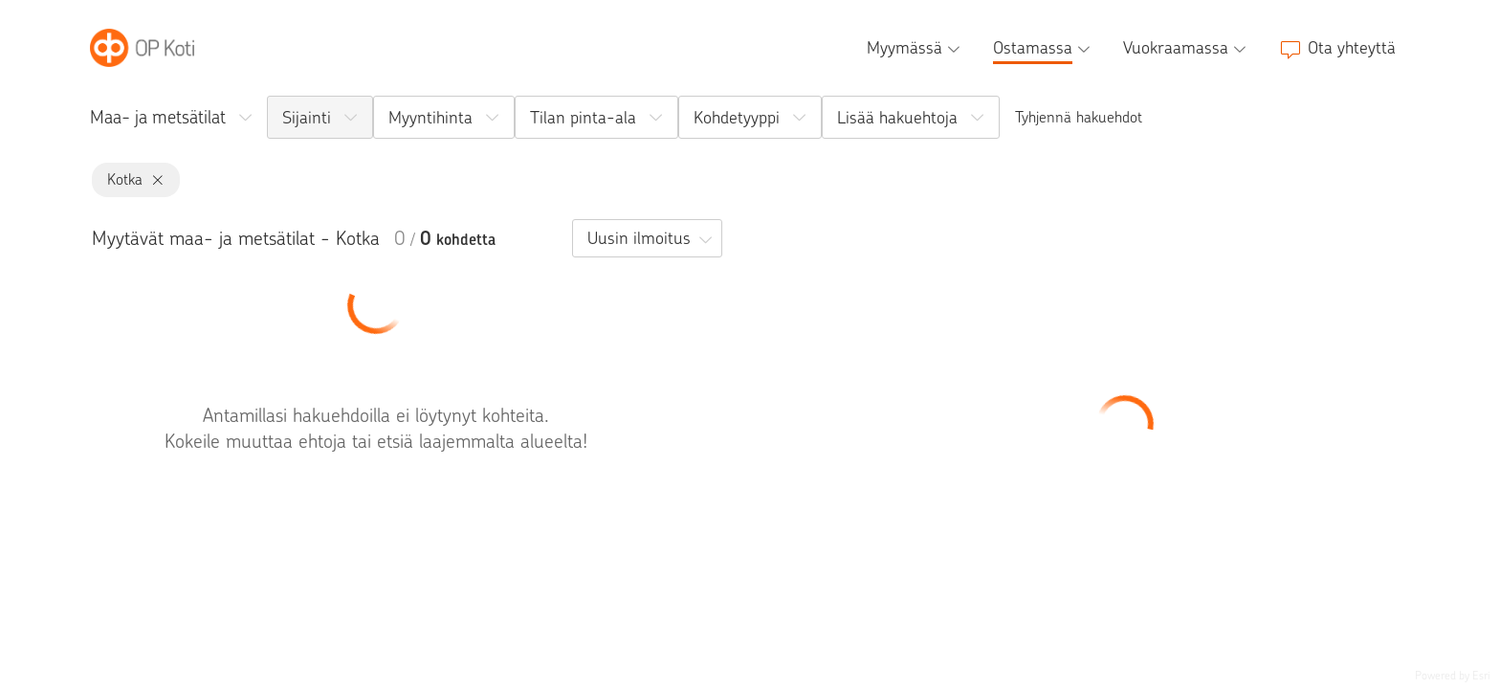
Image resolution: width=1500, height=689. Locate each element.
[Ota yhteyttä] (1337, 47)
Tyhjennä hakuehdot (1078, 117)
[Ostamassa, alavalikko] (1044, 47)
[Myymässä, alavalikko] (915, 47)
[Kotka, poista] (154, 180)
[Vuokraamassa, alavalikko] (1187, 47)
